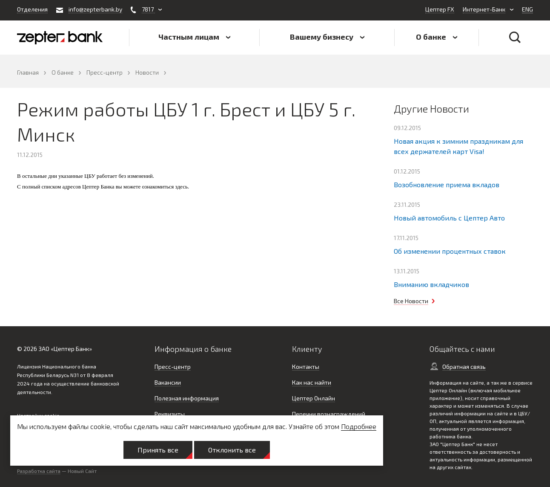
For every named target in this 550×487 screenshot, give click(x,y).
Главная (28, 72)
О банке (63, 72)
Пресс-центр (104, 72)
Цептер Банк (71, 348)
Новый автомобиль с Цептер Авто (449, 218)
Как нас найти (311, 382)
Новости (147, 72)
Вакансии (168, 382)
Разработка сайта (38, 471)
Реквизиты (170, 413)
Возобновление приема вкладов (446, 184)
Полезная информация (187, 398)
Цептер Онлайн (313, 398)
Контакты (305, 366)
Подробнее (358, 426)
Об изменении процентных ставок (450, 251)
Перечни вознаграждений (328, 413)
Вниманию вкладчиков (431, 284)
